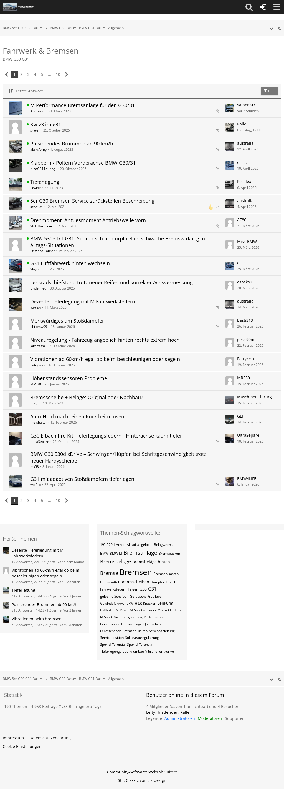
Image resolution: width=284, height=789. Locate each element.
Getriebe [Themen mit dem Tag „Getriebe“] (155, 596)
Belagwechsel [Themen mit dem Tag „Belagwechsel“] (164, 544)
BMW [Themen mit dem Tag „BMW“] (104, 553)
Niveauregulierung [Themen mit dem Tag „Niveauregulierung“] (128, 617)
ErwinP (35, 187)
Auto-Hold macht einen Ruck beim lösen (77, 416)
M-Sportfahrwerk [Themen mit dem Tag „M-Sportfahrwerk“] (143, 610)
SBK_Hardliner (41, 226)
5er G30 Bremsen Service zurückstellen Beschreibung (92, 200)
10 (58, 74)
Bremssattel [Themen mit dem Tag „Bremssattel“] (109, 582)
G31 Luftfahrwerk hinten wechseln (70, 263)
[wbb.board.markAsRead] (272, 28)
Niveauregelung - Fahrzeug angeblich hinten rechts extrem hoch (105, 339)
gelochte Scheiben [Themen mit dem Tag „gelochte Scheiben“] (114, 596)
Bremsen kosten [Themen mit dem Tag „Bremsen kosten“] (166, 573)
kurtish (35, 307)
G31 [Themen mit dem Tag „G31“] (152, 589)
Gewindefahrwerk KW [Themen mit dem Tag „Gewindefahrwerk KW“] (116, 603)
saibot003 (246, 104)
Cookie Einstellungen (22, 746)
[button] (249, 6)
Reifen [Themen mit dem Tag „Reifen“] (143, 631)
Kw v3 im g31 (45, 124)
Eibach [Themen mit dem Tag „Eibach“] (171, 582)
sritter (35, 130)
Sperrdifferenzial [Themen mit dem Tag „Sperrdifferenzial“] (140, 644)
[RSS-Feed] (279, 28)
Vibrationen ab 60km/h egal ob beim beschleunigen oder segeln (105, 359)
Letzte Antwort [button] (29, 91)
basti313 (245, 320)
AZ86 (241, 219)
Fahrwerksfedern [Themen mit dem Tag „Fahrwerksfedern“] (113, 589)
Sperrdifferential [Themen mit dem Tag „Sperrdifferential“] (113, 644)
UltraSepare (39, 441)
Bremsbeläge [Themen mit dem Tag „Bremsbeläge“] (115, 561)
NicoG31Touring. (43, 168)
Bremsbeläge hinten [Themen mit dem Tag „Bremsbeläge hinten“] (151, 561)
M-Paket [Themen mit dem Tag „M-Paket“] (122, 610)
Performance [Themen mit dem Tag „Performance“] (154, 617)
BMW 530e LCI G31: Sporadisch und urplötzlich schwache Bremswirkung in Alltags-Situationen (117, 241)
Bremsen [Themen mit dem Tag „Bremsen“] (136, 572)
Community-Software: (142, 772)
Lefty (150, 712)
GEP (240, 416)
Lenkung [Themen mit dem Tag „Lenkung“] (165, 603)
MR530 (35, 384)
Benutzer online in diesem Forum (185, 695)
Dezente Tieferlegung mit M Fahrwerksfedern (82, 301)
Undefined (38, 288)
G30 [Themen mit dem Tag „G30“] (143, 589)
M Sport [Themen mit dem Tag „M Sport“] (106, 617)
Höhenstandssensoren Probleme (68, 378)
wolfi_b (35, 484)
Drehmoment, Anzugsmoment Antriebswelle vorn (88, 220)
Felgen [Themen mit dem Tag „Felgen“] (133, 589)
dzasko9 (244, 282)
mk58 (34, 466)
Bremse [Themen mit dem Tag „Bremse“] (109, 573)
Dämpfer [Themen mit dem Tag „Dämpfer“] (157, 582)
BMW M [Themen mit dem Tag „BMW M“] (116, 553)
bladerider (168, 712)
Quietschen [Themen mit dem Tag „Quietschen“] (152, 624)
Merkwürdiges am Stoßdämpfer (67, 320)
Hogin (34, 403)
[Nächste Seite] (67, 75)
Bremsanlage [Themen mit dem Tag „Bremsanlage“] (140, 552)
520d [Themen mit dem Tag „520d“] (111, 544)
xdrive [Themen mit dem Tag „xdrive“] (169, 651)
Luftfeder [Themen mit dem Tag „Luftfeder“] (107, 610)
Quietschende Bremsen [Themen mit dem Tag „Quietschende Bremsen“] (118, 631)
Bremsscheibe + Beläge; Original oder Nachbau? (86, 397)
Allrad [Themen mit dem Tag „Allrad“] (131, 544)
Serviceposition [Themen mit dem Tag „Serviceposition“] (112, 637)
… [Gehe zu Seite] (49, 74)
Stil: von (142, 780)
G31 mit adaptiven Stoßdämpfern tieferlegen (82, 479)
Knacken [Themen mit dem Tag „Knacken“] (149, 603)
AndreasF (37, 111)
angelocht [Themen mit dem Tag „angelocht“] (145, 544)
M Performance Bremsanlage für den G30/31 (82, 105)
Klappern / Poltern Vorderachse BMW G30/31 (83, 162)
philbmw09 (38, 326)
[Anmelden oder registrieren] (262, 6)
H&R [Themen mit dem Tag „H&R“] (138, 603)
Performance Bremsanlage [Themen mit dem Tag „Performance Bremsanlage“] (121, 624)
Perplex (244, 181)
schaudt (36, 206)
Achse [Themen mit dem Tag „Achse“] (120, 544)
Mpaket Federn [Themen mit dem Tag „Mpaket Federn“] (169, 610)
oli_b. (242, 162)
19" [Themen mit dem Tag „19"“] (102, 544)
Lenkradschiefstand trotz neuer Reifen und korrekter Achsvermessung (111, 282)
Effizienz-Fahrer (42, 250)
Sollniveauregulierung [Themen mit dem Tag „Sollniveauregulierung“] (142, 637)
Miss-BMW (247, 241)
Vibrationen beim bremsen (37, 618)
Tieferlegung (44, 182)
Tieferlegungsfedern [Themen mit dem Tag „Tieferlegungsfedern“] (116, 651)
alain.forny (38, 149)
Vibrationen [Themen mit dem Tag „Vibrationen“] (154, 651)
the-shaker (38, 422)
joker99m (37, 345)
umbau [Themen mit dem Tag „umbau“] (138, 651)
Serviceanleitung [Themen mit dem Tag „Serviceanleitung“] (162, 631)
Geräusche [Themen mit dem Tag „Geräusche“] (138, 596)
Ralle (241, 124)
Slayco (35, 269)
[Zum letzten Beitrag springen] (229, 108)
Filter (269, 91)
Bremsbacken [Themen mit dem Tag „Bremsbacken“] (169, 553)
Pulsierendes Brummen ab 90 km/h (71, 143)
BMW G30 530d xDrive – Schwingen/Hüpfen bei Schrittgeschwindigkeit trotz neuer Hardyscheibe (118, 457)
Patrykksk (37, 365)
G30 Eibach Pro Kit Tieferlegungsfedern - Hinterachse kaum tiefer (106, 435)
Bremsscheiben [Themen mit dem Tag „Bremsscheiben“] (134, 581)
